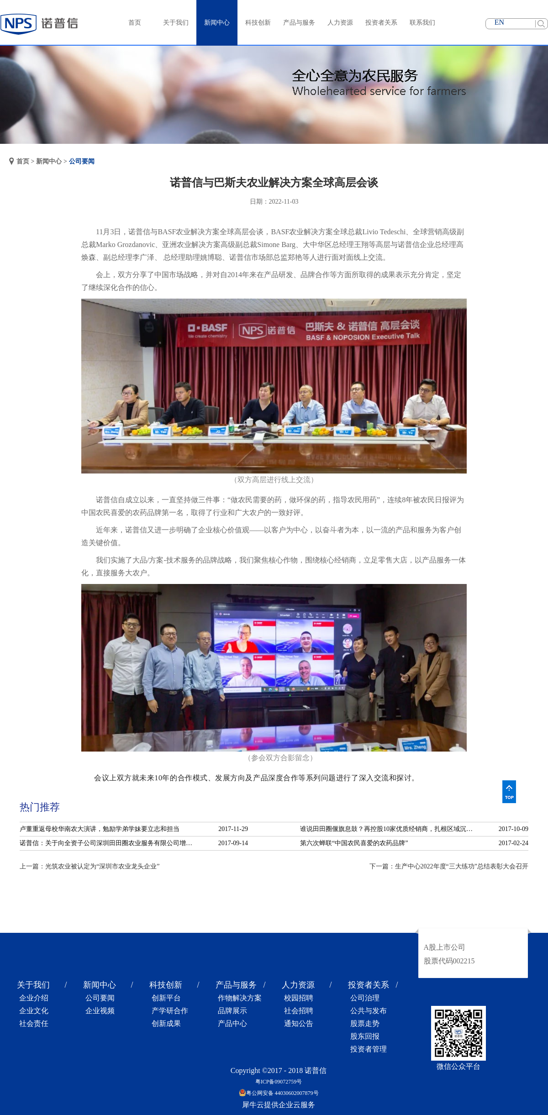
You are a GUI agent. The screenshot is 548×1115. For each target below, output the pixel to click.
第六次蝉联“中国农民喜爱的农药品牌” (354, 843)
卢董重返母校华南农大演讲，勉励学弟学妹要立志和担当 (99, 829)
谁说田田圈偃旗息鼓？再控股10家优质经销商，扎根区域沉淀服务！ (389, 829)
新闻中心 (49, 161)
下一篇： (448, 866)
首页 (134, 22)
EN (499, 22)
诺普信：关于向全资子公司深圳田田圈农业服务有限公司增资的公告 (109, 843)
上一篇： (89, 866)
